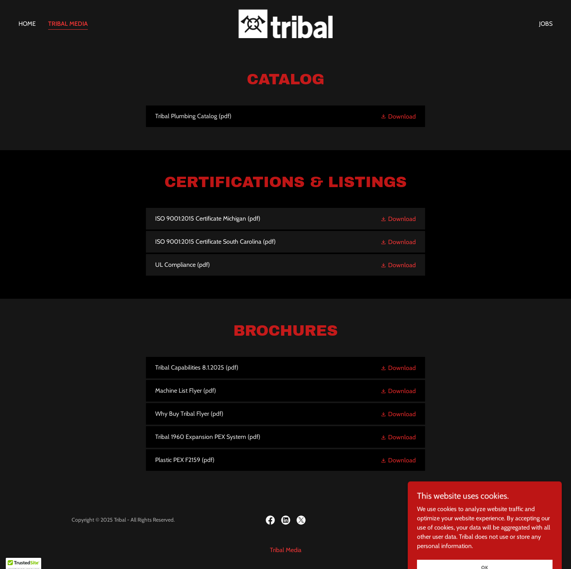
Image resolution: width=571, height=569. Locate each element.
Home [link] (27, 23)
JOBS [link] (546, 23)
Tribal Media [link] (68, 23)
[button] (398, 116)
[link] (285, 23)
